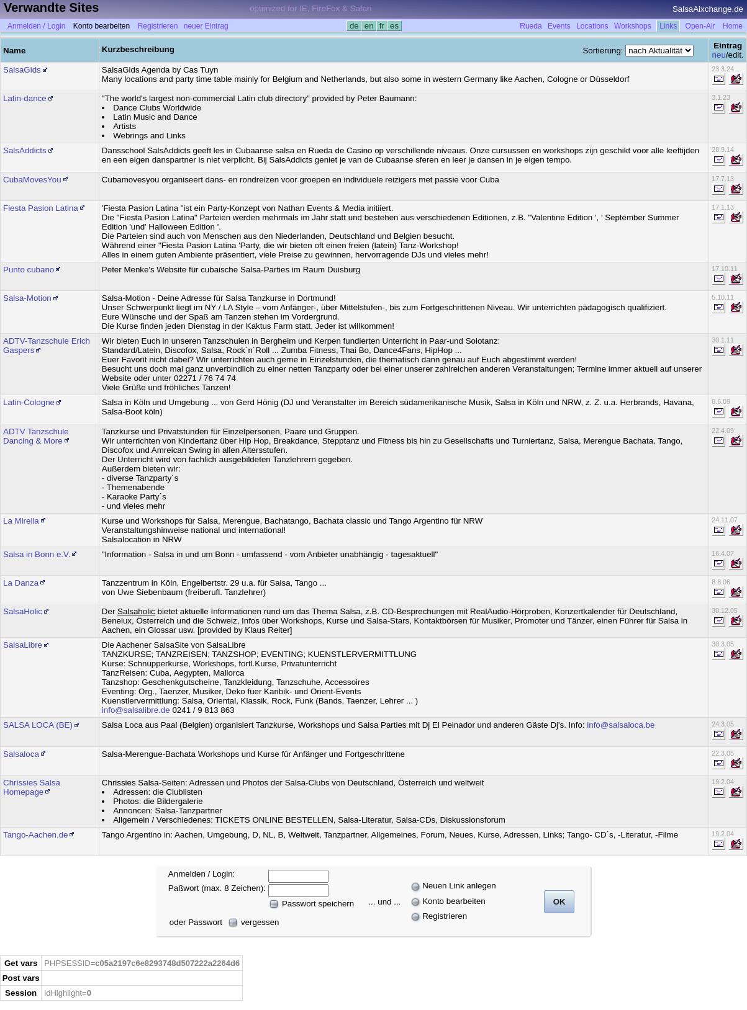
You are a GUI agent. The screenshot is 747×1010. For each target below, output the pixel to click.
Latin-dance (25, 98)
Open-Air (700, 26)
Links (668, 26)
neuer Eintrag (206, 26)
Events (559, 26)
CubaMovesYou (32, 179)
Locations (592, 26)
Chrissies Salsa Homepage (31, 787)
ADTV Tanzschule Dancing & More (36, 436)
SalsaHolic (22, 611)
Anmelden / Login (36, 26)
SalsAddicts (25, 150)
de (354, 25)
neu (719, 55)
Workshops (632, 26)
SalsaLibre (22, 645)
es (394, 25)
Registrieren (158, 26)
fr (382, 25)
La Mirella (21, 520)
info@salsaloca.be (620, 725)
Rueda (530, 26)
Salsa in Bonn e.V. (36, 554)
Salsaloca (21, 754)
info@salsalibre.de (136, 710)
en (369, 25)
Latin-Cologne (29, 402)
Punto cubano (28, 269)
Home (733, 26)
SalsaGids (22, 69)
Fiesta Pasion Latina (40, 208)
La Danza (20, 583)
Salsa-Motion (27, 298)
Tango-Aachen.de (35, 834)
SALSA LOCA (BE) (38, 725)
